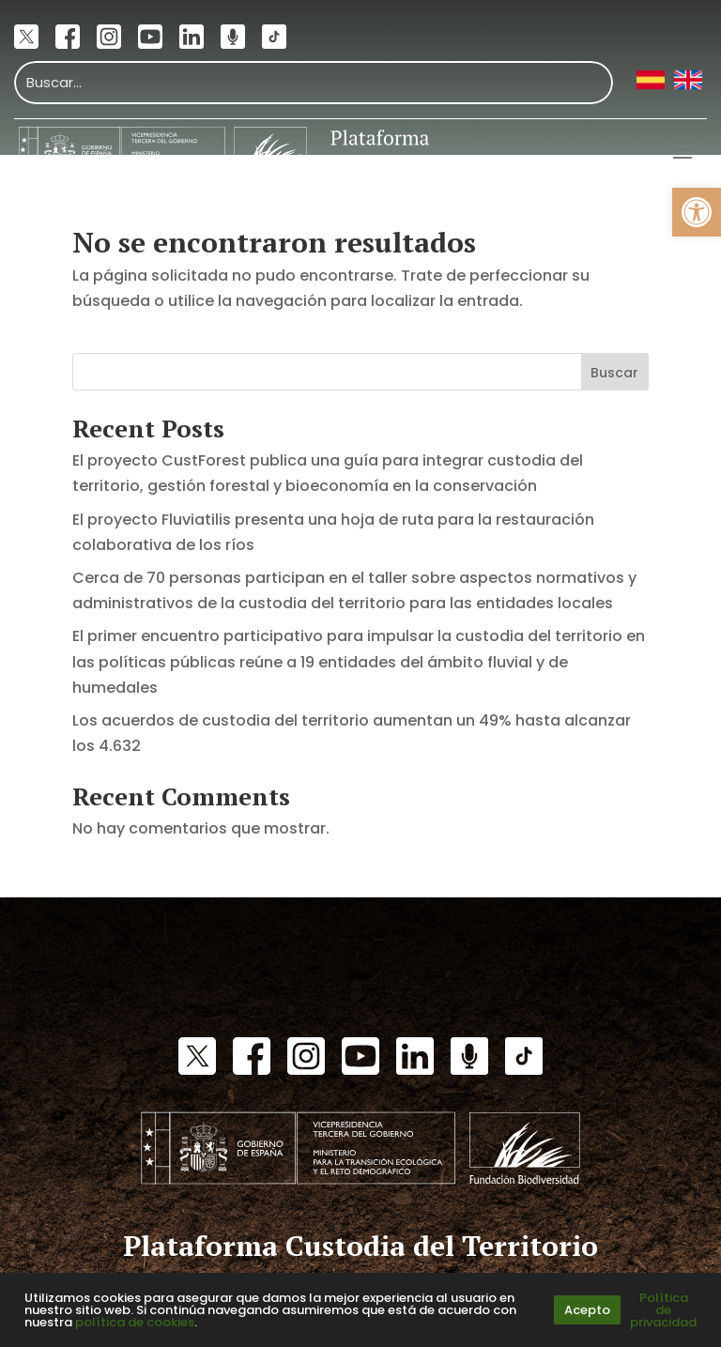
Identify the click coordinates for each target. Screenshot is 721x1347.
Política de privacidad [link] (663, 1310)
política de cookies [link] (134, 1322)
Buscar (614, 372)
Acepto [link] (587, 1310)
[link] (696, 212)
